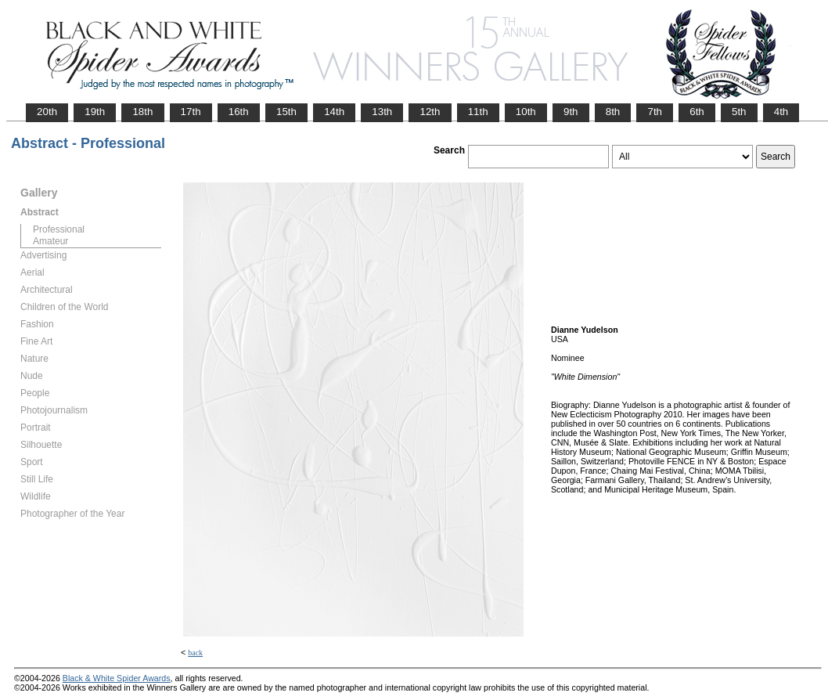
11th (478, 111)
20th (47, 111)
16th (238, 111)
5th (739, 111)
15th (286, 111)
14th (334, 111)
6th (697, 111)
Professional (59, 229)
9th (571, 111)
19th (94, 111)
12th (429, 111)
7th (655, 111)
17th (191, 111)
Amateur (50, 241)
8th (613, 111)
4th (781, 111)
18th (142, 111)
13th (382, 111)
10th (526, 111)
